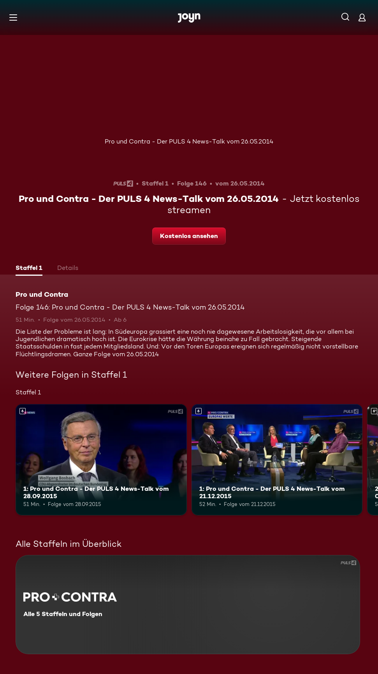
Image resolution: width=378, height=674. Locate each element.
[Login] (362, 17)
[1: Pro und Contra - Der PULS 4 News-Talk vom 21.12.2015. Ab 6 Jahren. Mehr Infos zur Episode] (277, 459)
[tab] (29, 269)
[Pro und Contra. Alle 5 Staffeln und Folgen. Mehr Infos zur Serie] (188, 604)
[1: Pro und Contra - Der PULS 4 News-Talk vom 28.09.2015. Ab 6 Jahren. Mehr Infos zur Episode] (101, 459)
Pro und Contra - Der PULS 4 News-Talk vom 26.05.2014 (189, 141)
